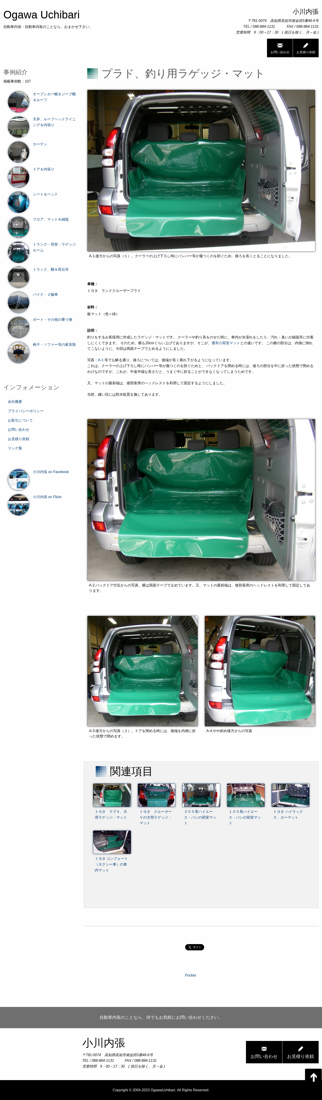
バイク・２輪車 (33, 294)
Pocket (190, 975)
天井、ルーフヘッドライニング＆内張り (42, 122)
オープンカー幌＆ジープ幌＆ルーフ (42, 97)
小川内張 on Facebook (38, 472)
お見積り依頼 (306, 48)
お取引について (20, 420)
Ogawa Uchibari (41, 15)
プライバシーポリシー (26, 411)
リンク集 (15, 448)
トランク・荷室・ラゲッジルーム (42, 247)
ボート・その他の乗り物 (40, 320)
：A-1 (99, 360)
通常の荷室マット (226, 343)
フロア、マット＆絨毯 (38, 219)
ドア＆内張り (31, 169)
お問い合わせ (280, 48)
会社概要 (15, 401)
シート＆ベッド (33, 194)
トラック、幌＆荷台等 (38, 269)
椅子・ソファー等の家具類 (42, 345)
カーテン (27, 144)
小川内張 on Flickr (35, 497)
